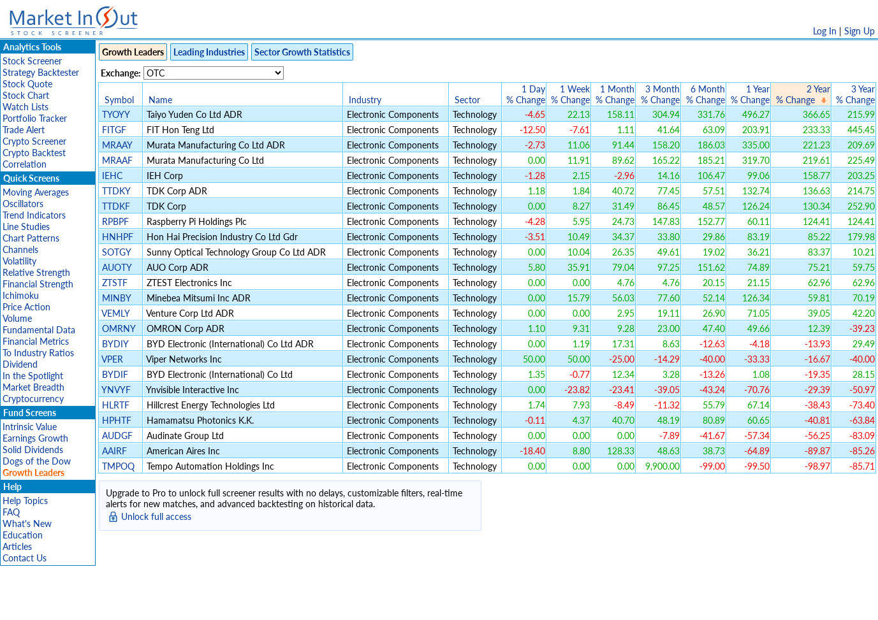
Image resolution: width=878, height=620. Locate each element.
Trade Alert (24, 129)
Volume (17, 318)
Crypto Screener (34, 141)
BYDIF (115, 374)
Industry (365, 99)
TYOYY (115, 114)
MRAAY (117, 145)
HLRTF (115, 405)
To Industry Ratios (38, 352)
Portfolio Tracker (35, 118)
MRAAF (117, 160)
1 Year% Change (750, 94)
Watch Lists (25, 106)
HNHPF (117, 236)
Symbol (119, 99)
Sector (467, 99)
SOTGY (116, 252)
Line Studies (26, 226)
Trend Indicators (34, 215)
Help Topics (25, 500)
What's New (27, 523)
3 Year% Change (855, 94)
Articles (17, 546)
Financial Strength (38, 283)
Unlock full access (156, 516)
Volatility (19, 261)
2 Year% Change (803, 94)
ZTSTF (115, 282)
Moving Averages (36, 192)
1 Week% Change (570, 94)
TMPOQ (118, 466)
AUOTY (116, 267)
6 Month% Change (705, 94)
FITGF (114, 129)
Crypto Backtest (34, 152)
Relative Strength (36, 272)
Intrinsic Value (30, 426)
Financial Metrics (36, 341)
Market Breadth (33, 387)
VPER (112, 359)
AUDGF (117, 435)
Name (160, 99)
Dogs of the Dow (37, 461)
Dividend (20, 364)
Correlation (25, 164)
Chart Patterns (31, 238)
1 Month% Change (615, 94)
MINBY (116, 297)
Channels (20, 249)
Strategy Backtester (41, 72)
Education (23, 535)
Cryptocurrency (33, 398)
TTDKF (116, 206)
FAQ (11, 512)
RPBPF (115, 221)
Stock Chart (26, 95)
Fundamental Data (39, 329)
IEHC (112, 175)
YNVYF (116, 389)
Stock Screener (32, 60)
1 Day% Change (525, 94)
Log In (825, 30)
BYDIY (115, 343)
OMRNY (118, 328)
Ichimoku (21, 295)
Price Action (26, 306)
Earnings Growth (35, 438)
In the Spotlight (33, 375)
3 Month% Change (660, 94)
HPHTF (116, 420)
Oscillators (23, 203)
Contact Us (25, 557)
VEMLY (115, 313)
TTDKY (116, 190)
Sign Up (859, 30)
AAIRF (114, 450)
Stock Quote (27, 83)
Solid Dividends (33, 449)
